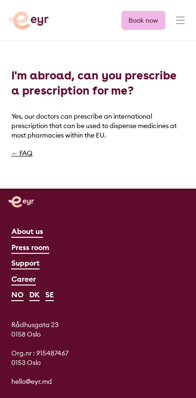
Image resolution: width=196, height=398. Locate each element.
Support (25, 263)
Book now (143, 20)
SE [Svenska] (49, 294)
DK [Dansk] (34, 294)
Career (23, 279)
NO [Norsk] (17, 294)
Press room (30, 247)
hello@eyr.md (31, 381)
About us (27, 231)
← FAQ (22, 153)
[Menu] (179, 24)
